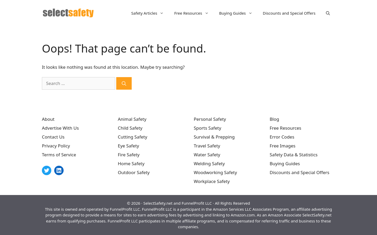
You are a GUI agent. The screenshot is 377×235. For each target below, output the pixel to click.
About (48, 119)
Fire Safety (129, 155)
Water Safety (207, 155)
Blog (274, 119)
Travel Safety (207, 146)
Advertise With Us (60, 128)
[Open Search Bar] (328, 13)
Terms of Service (59, 155)
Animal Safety (132, 119)
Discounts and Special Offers (289, 13)
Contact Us (53, 137)
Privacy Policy (56, 146)
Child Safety (130, 128)
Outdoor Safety (134, 172)
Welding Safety (209, 164)
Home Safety (131, 164)
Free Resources (194, 13)
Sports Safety (207, 128)
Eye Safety (128, 146)
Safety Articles (150, 13)
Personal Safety (210, 119)
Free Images (282, 146)
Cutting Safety (132, 137)
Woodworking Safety (215, 172)
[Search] (124, 83)
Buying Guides (238, 13)
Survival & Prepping (214, 137)
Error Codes (282, 137)
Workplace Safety (212, 181)
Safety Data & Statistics (294, 155)
